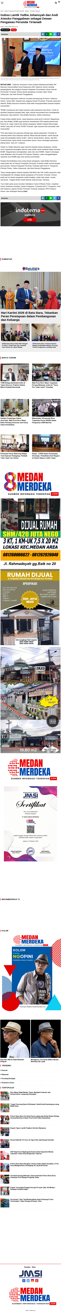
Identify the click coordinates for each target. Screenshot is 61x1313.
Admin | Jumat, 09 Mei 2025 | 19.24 (9, 26)
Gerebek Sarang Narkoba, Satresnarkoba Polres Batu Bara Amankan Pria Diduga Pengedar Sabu (33, 1176)
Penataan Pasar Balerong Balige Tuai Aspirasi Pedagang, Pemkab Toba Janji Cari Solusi (13, 456)
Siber (34, 1267)
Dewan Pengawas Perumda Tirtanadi (14, 11)
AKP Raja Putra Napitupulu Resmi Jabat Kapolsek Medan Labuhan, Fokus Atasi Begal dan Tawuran (31, 1152)
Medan (27, 11)
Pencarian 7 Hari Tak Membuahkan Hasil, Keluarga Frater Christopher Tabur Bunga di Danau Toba (32, 1200)
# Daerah (3, 1070)
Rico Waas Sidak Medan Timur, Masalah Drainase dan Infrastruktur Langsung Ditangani (30, 1093)
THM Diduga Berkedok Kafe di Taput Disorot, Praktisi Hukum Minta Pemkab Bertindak (12, 385)
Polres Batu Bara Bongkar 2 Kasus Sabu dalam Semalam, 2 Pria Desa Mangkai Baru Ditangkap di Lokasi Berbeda (34, 1164)
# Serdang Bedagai (7, 1078)
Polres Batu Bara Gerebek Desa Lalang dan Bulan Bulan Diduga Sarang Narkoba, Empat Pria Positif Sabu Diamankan (34, 1117)
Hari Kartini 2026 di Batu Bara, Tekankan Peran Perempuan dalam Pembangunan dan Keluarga (29, 316)
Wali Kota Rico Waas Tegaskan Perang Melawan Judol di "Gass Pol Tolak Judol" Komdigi (45, 385)
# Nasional (4, 1074)
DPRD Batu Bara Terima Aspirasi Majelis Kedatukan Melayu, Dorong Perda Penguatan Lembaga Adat (45, 345)
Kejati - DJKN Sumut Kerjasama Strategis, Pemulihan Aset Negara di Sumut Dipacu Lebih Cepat (46, 456)
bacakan (5, 30)
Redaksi (27, 1267)
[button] (59, 1)
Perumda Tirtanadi (35, 11)
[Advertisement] (30, 242)
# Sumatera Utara (7, 1082)
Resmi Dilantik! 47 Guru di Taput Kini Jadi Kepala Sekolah (32, 1140)
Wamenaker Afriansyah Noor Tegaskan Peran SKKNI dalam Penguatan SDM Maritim (44, 420)
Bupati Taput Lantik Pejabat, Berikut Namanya (28, 1128)
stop (14, 30)
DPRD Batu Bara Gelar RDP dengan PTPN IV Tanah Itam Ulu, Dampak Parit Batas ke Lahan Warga (15, 345)
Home (1, 11)
